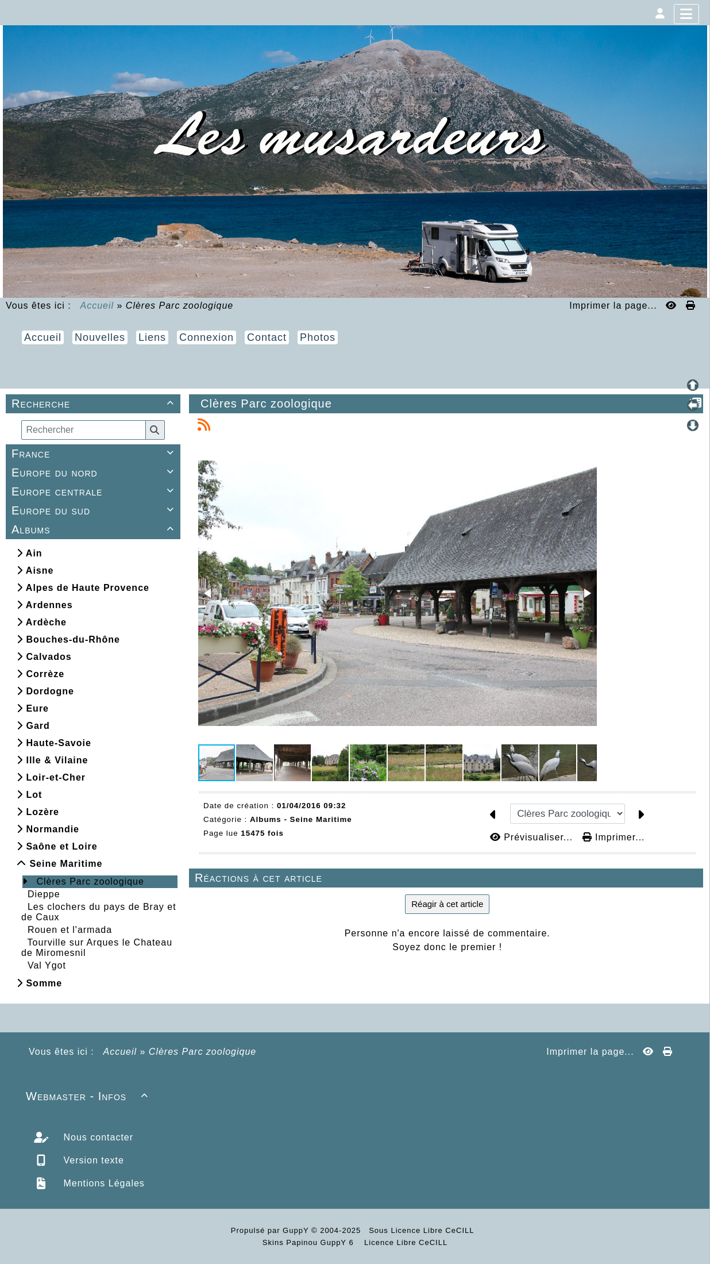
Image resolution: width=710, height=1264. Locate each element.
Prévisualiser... (533, 837)
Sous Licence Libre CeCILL (422, 1230)
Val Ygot (47, 965)
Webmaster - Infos (89, 1096)
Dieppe (44, 894)
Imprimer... (613, 837)
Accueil (97, 305)
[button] (208, 593)
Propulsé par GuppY (271, 1230)
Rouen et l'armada (70, 930)
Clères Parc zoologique (90, 881)
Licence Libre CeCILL (405, 1242)
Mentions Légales (102, 1183)
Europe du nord (94, 472)
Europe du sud (94, 510)
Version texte (92, 1160)
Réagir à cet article (447, 904)
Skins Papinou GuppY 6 (311, 1242)
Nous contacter (96, 1137)
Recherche (94, 403)
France (94, 453)
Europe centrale (94, 491)
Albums (94, 529)
